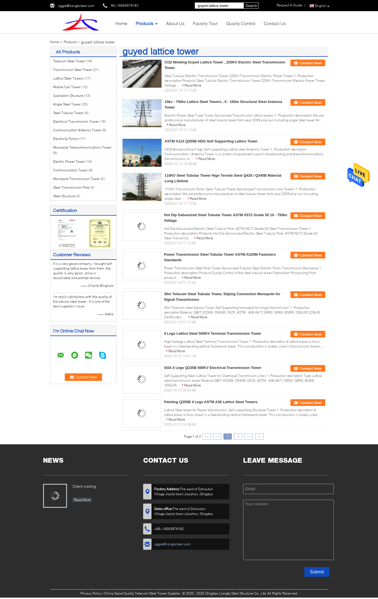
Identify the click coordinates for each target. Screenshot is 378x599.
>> (249, 436)
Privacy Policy (91, 593)
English (322, 6)
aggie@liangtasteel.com (76, 6)
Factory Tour (205, 23)
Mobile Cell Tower (67, 87)
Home (121, 23)
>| (259, 436)
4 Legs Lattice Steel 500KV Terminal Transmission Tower (212, 333)
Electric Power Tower (69, 161)
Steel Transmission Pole (71, 187)
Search (251, 6)
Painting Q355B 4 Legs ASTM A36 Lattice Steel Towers (210, 402)
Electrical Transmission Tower (76, 121)
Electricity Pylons (66, 139)
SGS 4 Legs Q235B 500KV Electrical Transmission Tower (212, 368)
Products (144, 23)
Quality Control (240, 23)
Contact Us (275, 23)
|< (206, 436)
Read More (193, 85)
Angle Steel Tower (67, 104)
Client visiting (84, 486)
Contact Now (311, 63)
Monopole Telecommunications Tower (82, 147)
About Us (175, 23)
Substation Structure (68, 95)
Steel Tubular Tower (68, 113)
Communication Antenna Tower (77, 130)
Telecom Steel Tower (69, 61)
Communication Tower (70, 170)
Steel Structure (64, 196)
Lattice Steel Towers (68, 78)
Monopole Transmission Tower (76, 179)
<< (217, 436)
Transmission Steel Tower (72, 70)
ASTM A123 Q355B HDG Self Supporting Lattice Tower (211, 141)
